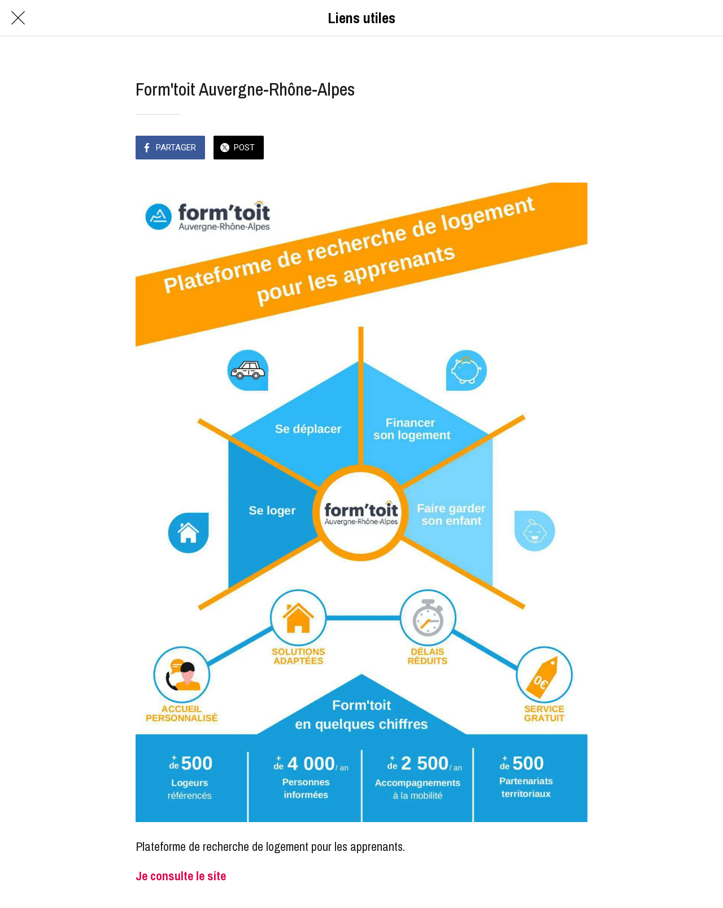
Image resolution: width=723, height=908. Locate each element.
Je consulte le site (181, 875)
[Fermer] (18, 18)
